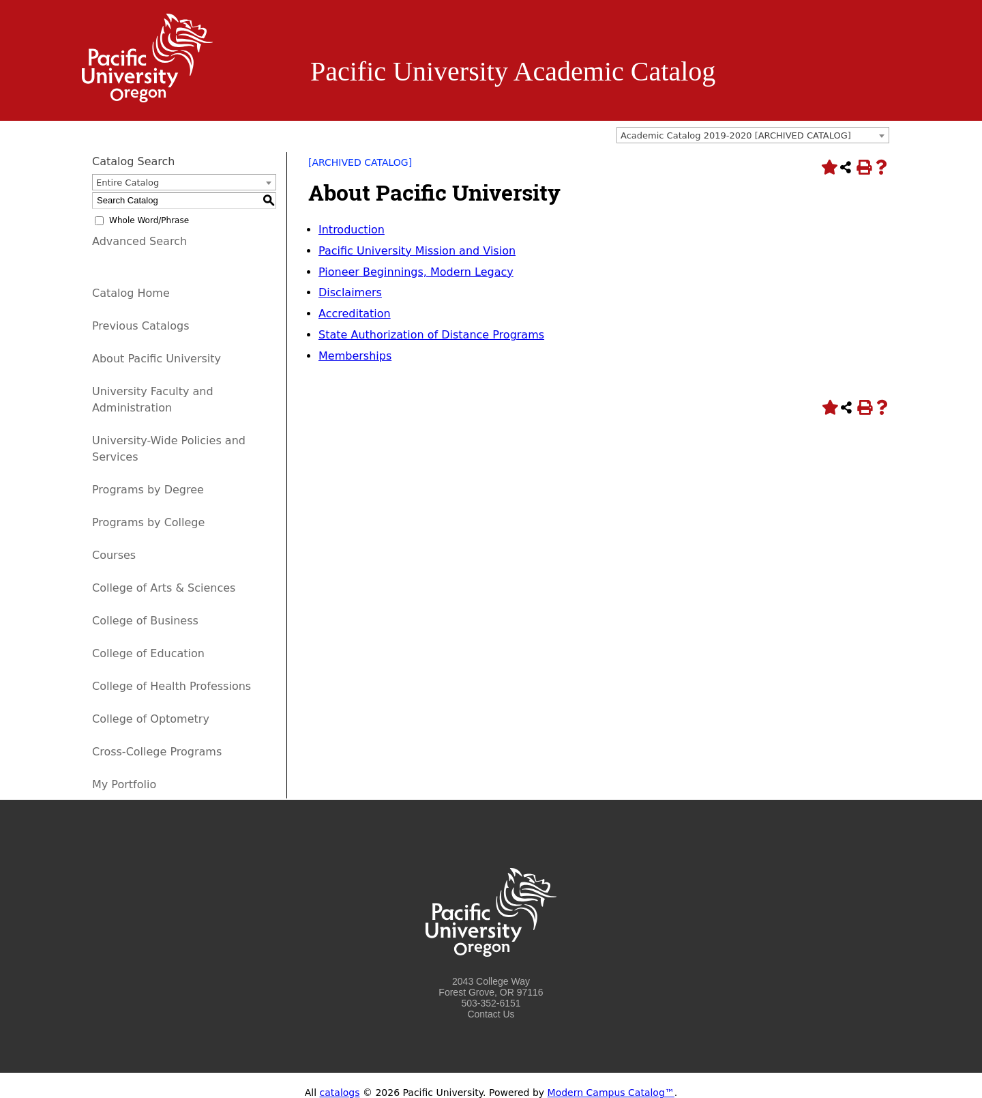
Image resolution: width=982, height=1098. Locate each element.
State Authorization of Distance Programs (431, 334)
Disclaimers (350, 292)
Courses (114, 555)
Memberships (354, 355)
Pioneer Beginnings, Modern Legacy (416, 271)
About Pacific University (156, 358)
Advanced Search (139, 241)
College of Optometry (150, 718)
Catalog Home (131, 293)
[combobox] (752, 135)
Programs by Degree (148, 489)
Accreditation (354, 313)
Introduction (351, 229)
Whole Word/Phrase (149, 220)
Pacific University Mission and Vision (417, 250)
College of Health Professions (171, 686)
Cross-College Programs (157, 751)
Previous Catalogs (140, 325)
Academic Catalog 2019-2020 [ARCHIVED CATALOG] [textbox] (736, 135)
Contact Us (490, 1014)
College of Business (145, 620)
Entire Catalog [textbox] (127, 182)
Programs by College (148, 522)
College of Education (148, 653)
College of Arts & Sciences (163, 587)
